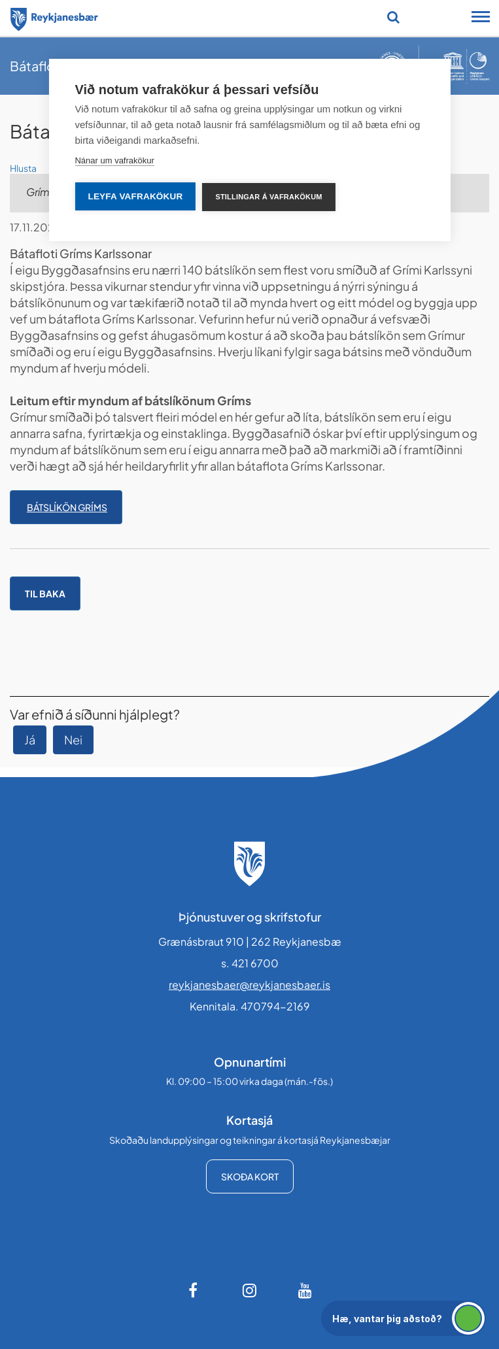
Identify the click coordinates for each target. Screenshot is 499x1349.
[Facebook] (194, 1290)
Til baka (45, 593)
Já (29, 739)
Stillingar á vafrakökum (268, 197)
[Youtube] (305, 1290)
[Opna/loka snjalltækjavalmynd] (480, 18)
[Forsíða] (54, 17)
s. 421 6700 (250, 963)
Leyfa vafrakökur (135, 196)
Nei (73, 739)
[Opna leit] (393, 17)
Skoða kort (250, 1176)
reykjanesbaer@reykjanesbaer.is (249, 984)
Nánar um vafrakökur (114, 160)
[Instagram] (249, 1290)
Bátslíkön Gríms (67, 507)
